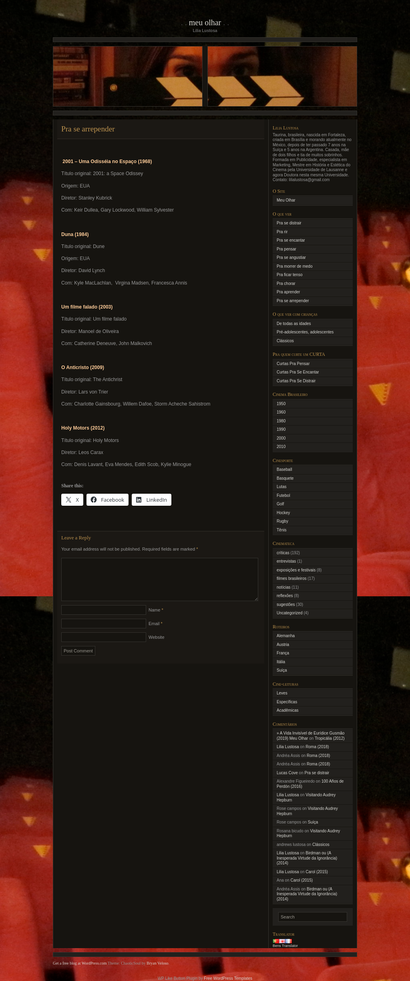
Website (157, 646)
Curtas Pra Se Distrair (296, 381)
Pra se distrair (289, 223)
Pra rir (282, 232)
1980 (281, 421)
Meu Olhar (205, 22)
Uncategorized (289, 613)
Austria (283, 644)
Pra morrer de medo (294, 266)
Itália (281, 662)
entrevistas (286, 561)
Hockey (283, 513)
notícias (283, 587)
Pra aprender (288, 292)
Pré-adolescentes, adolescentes (305, 332)
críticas (283, 553)
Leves (282, 693)
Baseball (284, 469)
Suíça (282, 670)
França (283, 653)
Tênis (281, 530)
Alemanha (286, 636)
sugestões (286, 604)
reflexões (285, 595)
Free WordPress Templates (228, 978)
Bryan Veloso (157, 963)
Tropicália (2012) (330, 738)
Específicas (287, 702)
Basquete (285, 478)
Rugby (282, 521)
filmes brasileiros (291, 578)
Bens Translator (285, 946)
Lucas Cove (287, 773)
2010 (281, 446)
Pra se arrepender (293, 301)
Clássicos (285, 341)
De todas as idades (294, 323)
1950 (281, 404)
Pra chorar (286, 283)
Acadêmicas (287, 710)
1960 (281, 412)
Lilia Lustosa (288, 747)
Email (156, 633)
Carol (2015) (316, 872)
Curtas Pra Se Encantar (298, 372)
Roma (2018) (317, 747)
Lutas (281, 486)
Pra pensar (286, 249)
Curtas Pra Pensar (293, 363)
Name (156, 619)
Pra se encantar (291, 240)
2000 (281, 438)
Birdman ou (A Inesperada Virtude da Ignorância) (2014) (307, 858)
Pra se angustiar (291, 257)
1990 (281, 429)
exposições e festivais (296, 570)
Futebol (283, 495)
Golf (280, 504)
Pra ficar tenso (289, 274)
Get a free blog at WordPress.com (80, 963)
